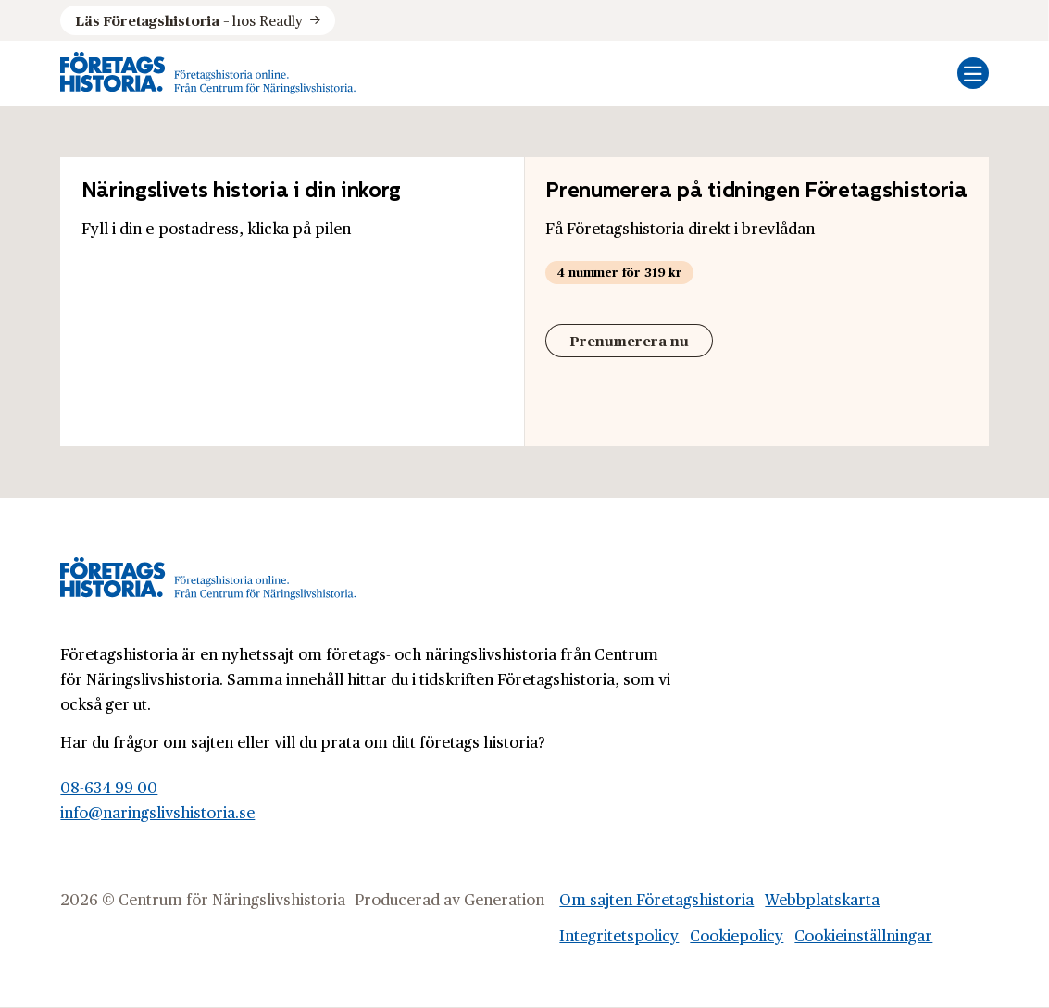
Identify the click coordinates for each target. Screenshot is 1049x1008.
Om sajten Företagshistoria (656, 899)
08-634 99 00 (108, 787)
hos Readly (189, 20)
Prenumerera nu (629, 340)
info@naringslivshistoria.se (157, 812)
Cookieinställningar (863, 935)
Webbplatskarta (822, 899)
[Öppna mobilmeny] (973, 73)
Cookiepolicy (736, 935)
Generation (504, 899)
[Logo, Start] (208, 73)
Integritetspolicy (619, 935)
